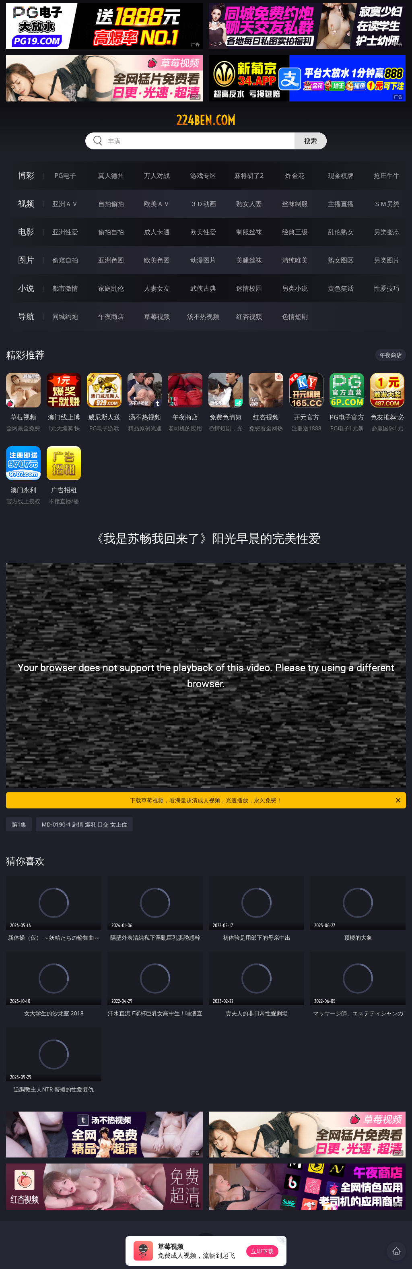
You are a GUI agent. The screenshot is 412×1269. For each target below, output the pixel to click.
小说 (26, 288)
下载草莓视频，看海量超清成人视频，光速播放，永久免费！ (266, 800)
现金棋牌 (341, 175)
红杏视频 (249, 316)
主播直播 (341, 203)
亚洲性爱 (65, 231)
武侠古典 (203, 288)
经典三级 (295, 231)
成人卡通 (157, 231)
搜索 (310, 140)
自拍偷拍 (111, 203)
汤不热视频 (203, 316)
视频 (26, 203)
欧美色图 (157, 260)
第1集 (19, 824)
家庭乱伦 (111, 288)
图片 (26, 259)
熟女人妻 (249, 203)
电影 (26, 231)
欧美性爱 (203, 231)
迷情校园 (249, 288)
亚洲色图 (111, 260)
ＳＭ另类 (387, 203)
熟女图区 (341, 260)
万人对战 (157, 175)
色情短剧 (295, 316)
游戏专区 (203, 175)
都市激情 (65, 288)
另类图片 (387, 260)
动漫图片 (203, 260)
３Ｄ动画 (203, 203)
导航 (26, 316)
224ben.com (205, 120)
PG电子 (65, 175)
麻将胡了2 (249, 175)
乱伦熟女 (341, 231)
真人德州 (111, 175)
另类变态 (387, 231)
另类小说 (295, 288)
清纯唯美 (295, 260)
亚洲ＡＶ (65, 203)
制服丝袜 (249, 231)
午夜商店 (111, 316)
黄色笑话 (341, 288)
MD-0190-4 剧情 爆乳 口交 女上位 (84, 824)
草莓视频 (157, 316)
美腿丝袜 (249, 260)
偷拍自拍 (111, 231)
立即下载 (262, 1251)
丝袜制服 (295, 203)
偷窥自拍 (65, 260)
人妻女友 (157, 288)
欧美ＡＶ (157, 203)
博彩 (26, 175)
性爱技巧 (387, 288)
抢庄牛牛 (387, 175)
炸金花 (295, 175)
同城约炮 (65, 316)
